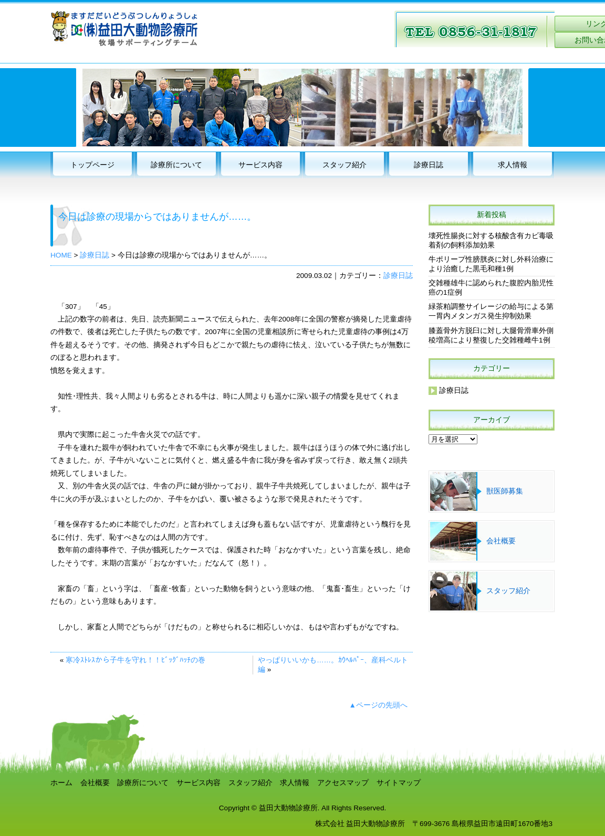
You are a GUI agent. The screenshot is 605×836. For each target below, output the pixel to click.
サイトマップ (399, 783)
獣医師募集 (504, 491)
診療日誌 (428, 165)
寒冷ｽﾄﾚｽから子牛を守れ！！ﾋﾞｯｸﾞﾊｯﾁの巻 (135, 660)
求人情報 (512, 165)
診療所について (176, 165)
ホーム (61, 783)
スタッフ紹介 (344, 165)
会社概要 (501, 541)
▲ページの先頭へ (378, 705)
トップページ (92, 165)
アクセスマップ (343, 783)
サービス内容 (260, 165)
